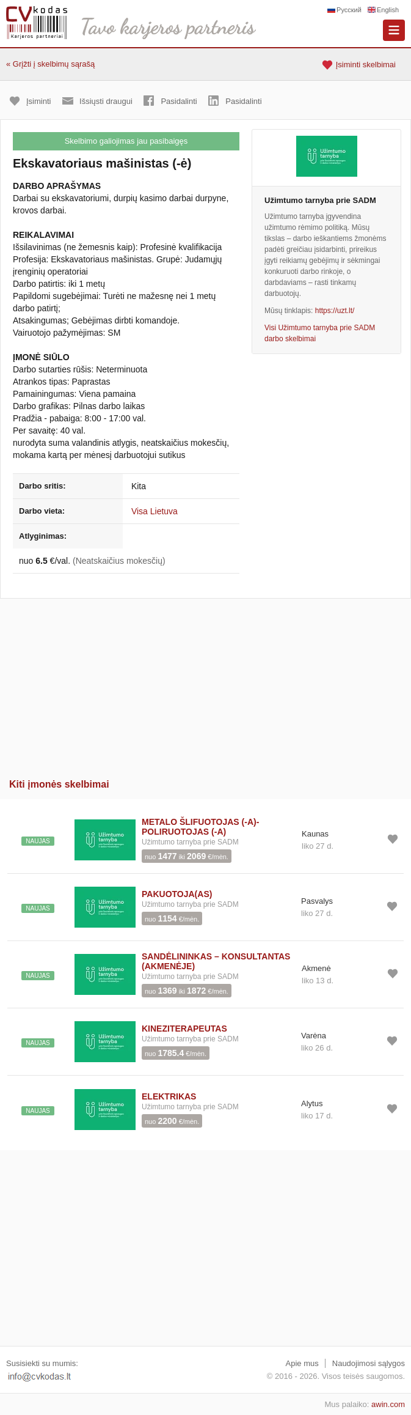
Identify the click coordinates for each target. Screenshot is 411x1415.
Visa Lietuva (154, 511)
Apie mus (302, 1363)
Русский (349, 9)
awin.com (388, 1404)
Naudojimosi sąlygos (368, 1363)
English (388, 9)
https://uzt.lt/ (335, 310)
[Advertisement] (205, 684)
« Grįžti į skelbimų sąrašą (50, 63)
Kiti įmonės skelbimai (59, 784)
